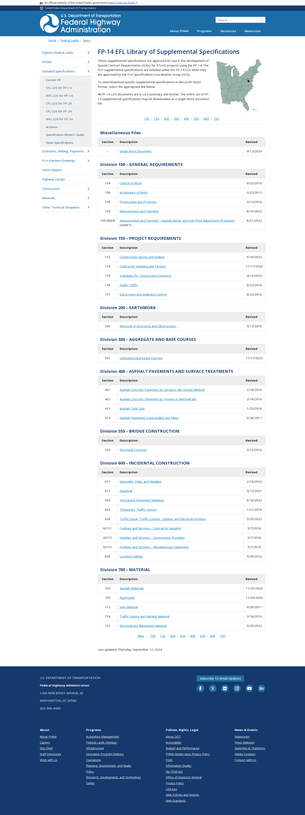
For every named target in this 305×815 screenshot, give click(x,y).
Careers (45, 742)
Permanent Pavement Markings (142, 500)
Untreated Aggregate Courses (141, 358)
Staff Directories (50, 754)
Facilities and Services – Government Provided (152, 538)
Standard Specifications (65, 71)
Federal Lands (69, 40)
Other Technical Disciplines (65, 207)
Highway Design (53, 179)
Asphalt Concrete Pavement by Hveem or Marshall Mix (158, 399)
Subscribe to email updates (220, 678)
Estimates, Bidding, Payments (65, 151)
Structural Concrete (133, 450)
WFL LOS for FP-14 (59, 96)
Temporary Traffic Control (138, 509)
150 (156, 119)
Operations (93, 760)
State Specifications (59, 143)
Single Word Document (136, 151)
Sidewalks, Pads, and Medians (140, 481)
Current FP (53, 80)
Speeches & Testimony (250, 748)
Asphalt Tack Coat (132, 408)
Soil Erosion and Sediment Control (143, 294)
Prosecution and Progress (138, 202)
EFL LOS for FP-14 (59, 88)
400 (186, 119)
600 (206, 119)
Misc (141, 636)
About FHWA (179, 31)
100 (146, 119)
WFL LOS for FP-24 (59, 119)
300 (176, 119)
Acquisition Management (102, 737)
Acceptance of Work (134, 192)
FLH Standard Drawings (65, 160)
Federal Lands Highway (101, 742)
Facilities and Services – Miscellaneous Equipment (154, 547)
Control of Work (131, 183)
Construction (65, 189)
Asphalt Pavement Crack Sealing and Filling (149, 418)
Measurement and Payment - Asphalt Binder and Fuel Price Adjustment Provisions (177, 220)
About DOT (173, 737)
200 (166, 119)
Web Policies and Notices (182, 795)
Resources (228, 31)
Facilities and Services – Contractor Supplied (150, 528)
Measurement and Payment (139, 211)
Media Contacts (245, 754)
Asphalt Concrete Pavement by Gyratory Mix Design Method (162, 390)
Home (52, 40)
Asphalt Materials (132, 588)
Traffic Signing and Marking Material (144, 616)
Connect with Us (245, 760)
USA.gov (171, 789)
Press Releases (245, 742)
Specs (87, 40)
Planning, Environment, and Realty (108, 766)
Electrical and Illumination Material (143, 626)
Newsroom (252, 31)
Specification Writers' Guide (65, 135)
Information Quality (178, 766)
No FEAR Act (174, 772)
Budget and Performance (182, 748)
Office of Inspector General (184, 777)
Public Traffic (129, 285)
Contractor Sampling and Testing (142, 266)
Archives (52, 127)
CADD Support (52, 170)
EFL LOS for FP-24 (59, 111)
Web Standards (176, 801)
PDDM (65, 62)
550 (196, 119)
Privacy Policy (175, 783)
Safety (90, 783)
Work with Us (48, 760)
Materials (65, 198)
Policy (90, 772)
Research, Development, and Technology (113, 777)
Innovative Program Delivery (105, 754)
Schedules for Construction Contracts (145, 276)
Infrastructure (95, 748)
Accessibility (173, 742)
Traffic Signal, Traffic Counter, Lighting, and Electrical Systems (163, 519)
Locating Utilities (131, 556)
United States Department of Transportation (70, 8)
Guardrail (126, 491)
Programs (204, 31)
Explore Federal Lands (65, 52)
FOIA (169, 760)
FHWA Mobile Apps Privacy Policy (188, 754)
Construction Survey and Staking (142, 257)
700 (216, 119)
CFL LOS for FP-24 (59, 103)
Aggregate (127, 598)
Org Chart (46, 748)
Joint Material (129, 607)
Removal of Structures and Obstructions (148, 326)
